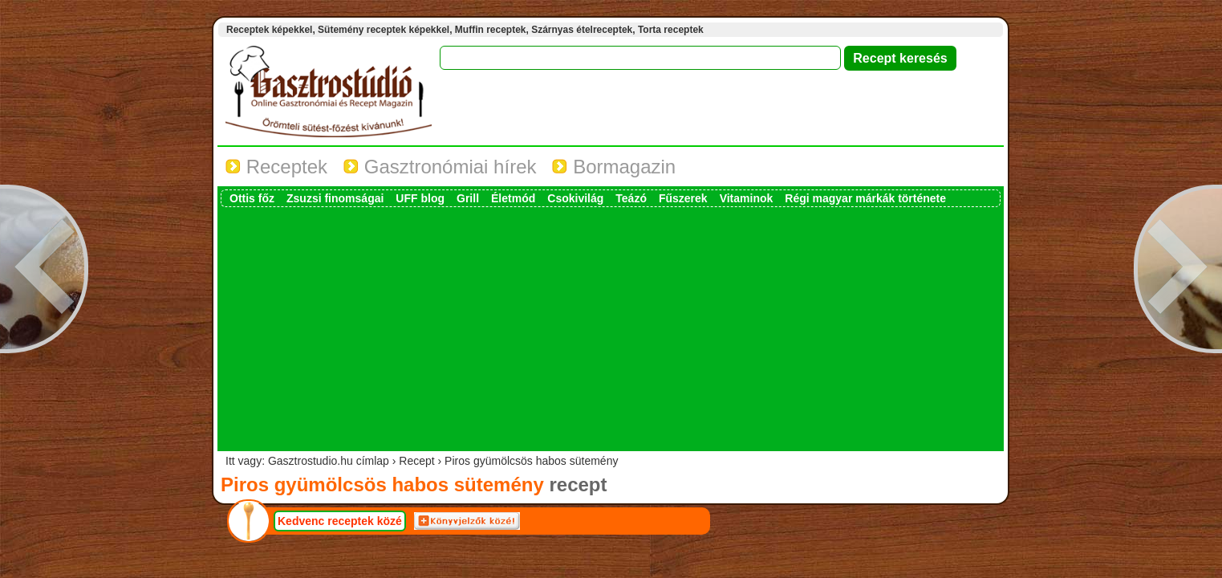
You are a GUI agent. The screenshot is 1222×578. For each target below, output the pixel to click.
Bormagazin (614, 166)
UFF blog (420, 198)
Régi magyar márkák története (865, 198)
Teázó (631, 198)
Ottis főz (251, 198)
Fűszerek (683, 198)
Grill (468, 198)
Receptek (276, 166)
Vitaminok (746, 198)
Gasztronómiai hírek (439, 166)
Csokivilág (575, 198)
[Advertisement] (611, 327)
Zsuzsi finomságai (335, 198)
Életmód (513, 198)
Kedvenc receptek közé (340, 521)
